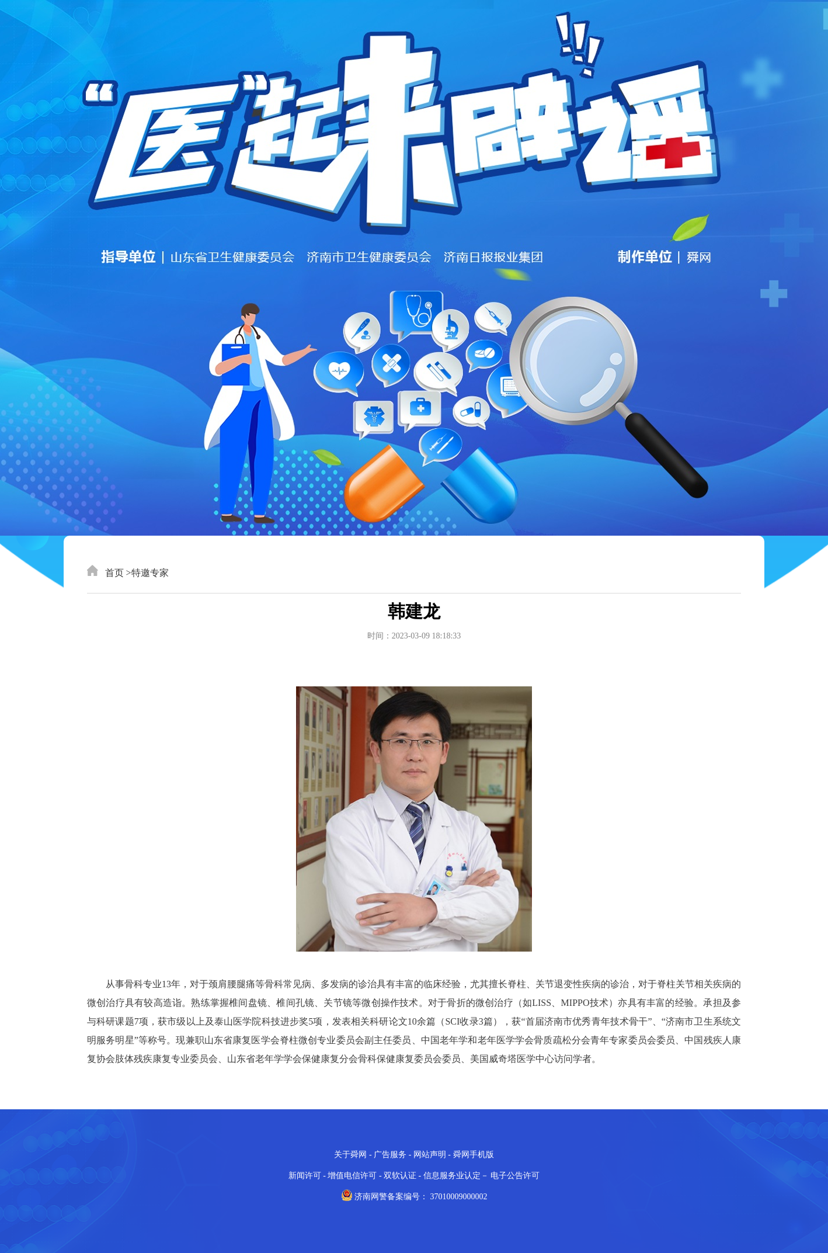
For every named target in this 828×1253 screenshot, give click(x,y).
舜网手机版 (473, 1154)
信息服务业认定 (452, 1175)
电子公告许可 (515, 1175)
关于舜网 (350, 1154)
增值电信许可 (352, 1175)
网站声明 (429, 1154)
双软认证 (400, 1175)
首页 (105, 573)
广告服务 (390, 1154)
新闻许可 (304, 1175)
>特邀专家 (147, 573)
